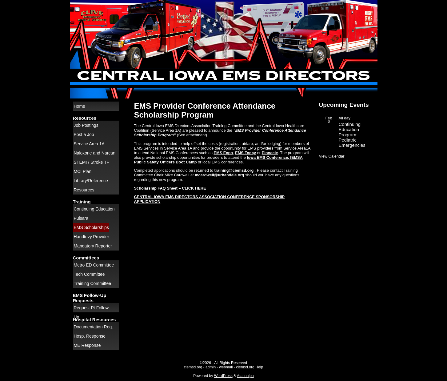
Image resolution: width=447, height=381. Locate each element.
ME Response (87, 345)
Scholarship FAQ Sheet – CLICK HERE (170, 188)
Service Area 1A (89, 143)
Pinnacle (270, 152)
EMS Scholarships (91, 227)
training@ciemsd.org (234, 170)
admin (211, 367)
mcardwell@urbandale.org (219, 175)
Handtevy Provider (91, 236)
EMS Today (245, 152)
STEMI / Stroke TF (92, 162)
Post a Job (84, 134)
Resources (84, 189)
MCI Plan (83, 171)
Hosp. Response (90, 336)
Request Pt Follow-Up (92, 308)
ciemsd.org (193, 367)
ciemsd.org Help (249, 367)
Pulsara (81, 218)
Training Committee (92, 283)
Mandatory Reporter (93, 245)
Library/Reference (91, 180)
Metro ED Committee (94, 265)
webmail (226, 367)
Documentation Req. (93, 326)
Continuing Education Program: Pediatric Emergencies (352, 135)
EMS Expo (223, 152)
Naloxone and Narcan (94, 152)
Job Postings (86, 125)
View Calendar (332, 156)
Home (79, 106)
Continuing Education (94, 209)
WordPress (223, 376)
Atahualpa (245, 376)
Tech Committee (89, 274)
